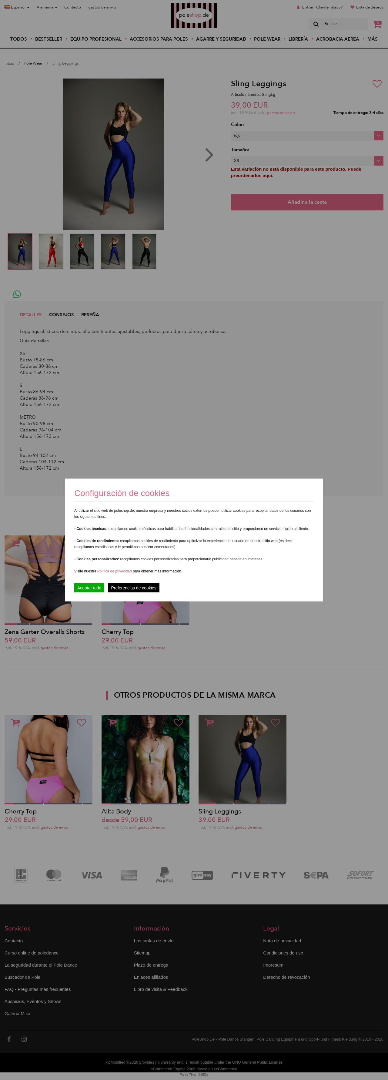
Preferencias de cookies (133, 587)
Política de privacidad (115, 571)
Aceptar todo (89, 587)
